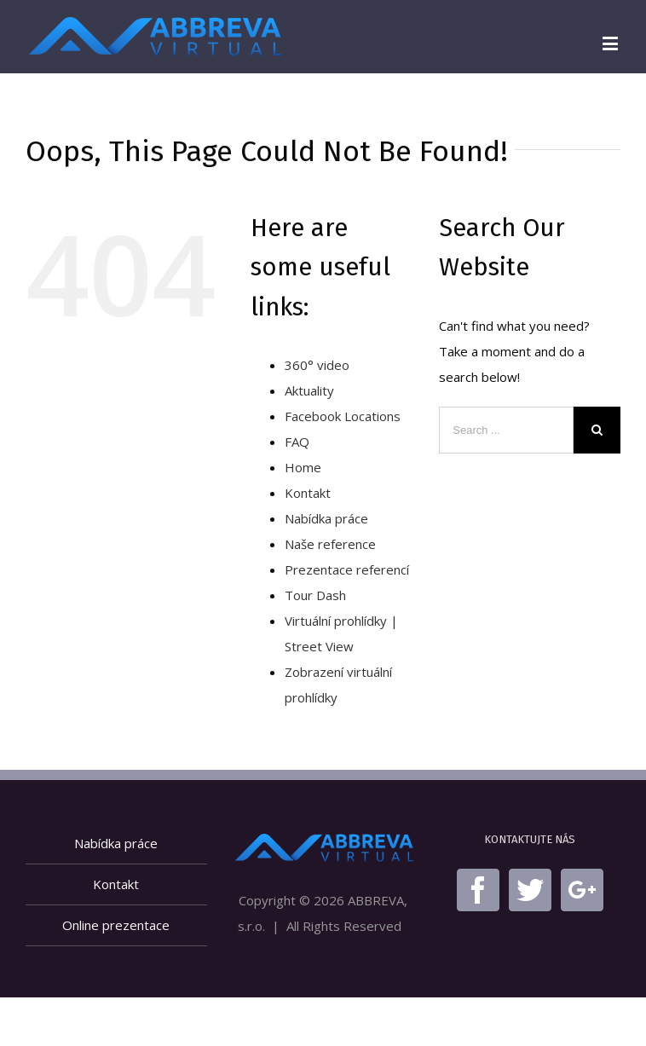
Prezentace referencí (347, 569)
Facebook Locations (343, 416)
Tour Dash (315, 595)
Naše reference (330, 543)
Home (303, 467)
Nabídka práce (326, 518)
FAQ (297, 441)
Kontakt (308, 492)
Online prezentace (116, 924)
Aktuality (309, 390)
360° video (317, 364)
